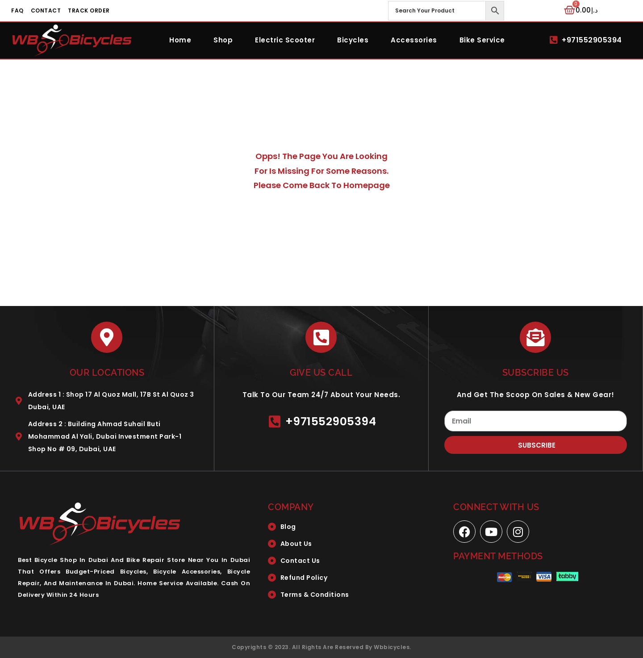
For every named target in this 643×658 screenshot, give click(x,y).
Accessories (414, 40)
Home (180, 40)
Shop (223, 40)
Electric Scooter (285, 40)
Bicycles (352, 40)
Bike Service (482, 40)
